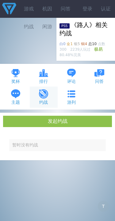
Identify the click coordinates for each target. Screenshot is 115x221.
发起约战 (57, 121)
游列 (71, 97)
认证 (106, 9)
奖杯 (16, 76)
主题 (16, 97)
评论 (71, 76)
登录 (87, 9)
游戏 (29, 9)
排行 (43, 76)
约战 (43, 97)
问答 (66, 9)
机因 (47, 9)
